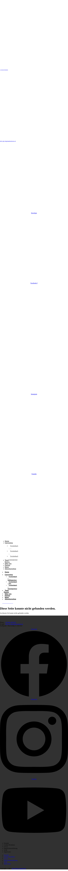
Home (7, 572)
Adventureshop (10, 599)
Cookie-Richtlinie (9, 845)
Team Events (6, 591)
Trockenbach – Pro (12, 582)
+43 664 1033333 (4, 70)
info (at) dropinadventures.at (8, 141)
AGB (5, 850)
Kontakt (6, 843)
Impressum (7, 852)
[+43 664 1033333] (34, 67)
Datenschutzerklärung (10, 848)
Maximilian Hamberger (19, 868)
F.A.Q (6, 846)
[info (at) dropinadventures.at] (34, 138)
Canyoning (10, 574)
